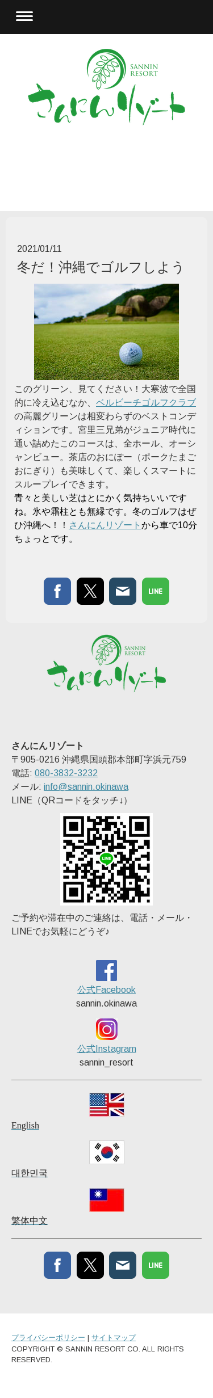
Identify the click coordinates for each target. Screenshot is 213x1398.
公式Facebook (106, 990)
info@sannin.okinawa (86, 786)
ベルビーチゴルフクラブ (146, 402)
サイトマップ (113, 1337)
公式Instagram (106, 1049)
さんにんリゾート (105, 525)
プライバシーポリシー (48, 1337)
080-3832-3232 (66, 773)
